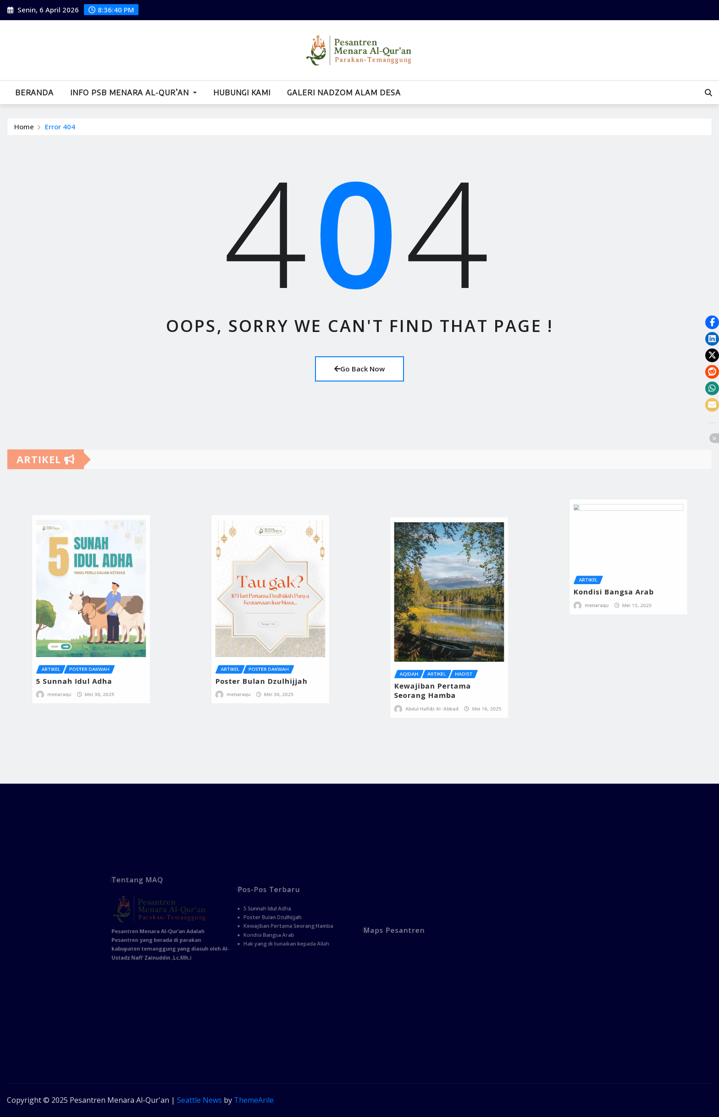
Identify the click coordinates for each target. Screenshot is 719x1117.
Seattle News (199, 1100)
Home (24, 126)
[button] (712, 322)
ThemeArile (254, 1100)
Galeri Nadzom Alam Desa (344, 92)
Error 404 (60, 126)
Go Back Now (359, 368)
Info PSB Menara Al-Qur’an (133, 92)
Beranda (34, 92)
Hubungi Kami (242, 92)
